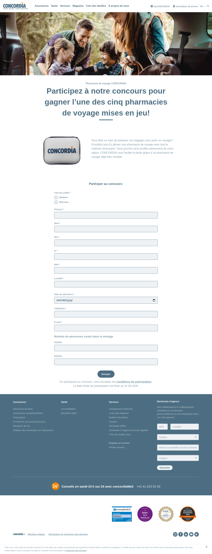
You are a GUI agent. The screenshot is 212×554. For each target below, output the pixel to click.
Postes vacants (117, 451)
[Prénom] (106, 215)
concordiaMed (68, 412)
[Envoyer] (105, 377)
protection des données (76, 551)
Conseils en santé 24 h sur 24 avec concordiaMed (97, 491)
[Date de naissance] (106, 302)
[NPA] (106, 271)
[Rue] (106, 243)
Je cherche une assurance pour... (30, 425)
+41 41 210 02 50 (148, 491)
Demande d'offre (117, 429)
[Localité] (106, 286)
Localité (58, 280)
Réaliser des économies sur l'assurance (33, 434)
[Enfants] (106, 365)
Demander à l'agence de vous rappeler (128, 434)
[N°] (106, 257)
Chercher (165, 472)
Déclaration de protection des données (68, 539)
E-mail (57, 325)
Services (65, 6)
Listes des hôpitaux (119, 417)
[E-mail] (106, 330)
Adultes (58, 345)
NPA (56, 266)
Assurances (42, 6)
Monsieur (64, 202)
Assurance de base (23, 412)
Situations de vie (21, 429)
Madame (63, 197)
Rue (56, 237)
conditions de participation (133, 385)
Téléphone (59, 311)
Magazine (77, 6)
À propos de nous (118, 6)
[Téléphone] (106, 316)
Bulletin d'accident (118, 421)
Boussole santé (69, 417)
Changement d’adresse (121, 412)
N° (55, 252)
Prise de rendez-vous (120, 438)
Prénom (58, 209)
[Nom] (106, 229)
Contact (113, 425)
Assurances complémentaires (28, 417)
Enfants (58, 359)
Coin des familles (96, 6)
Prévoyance (19, 421)
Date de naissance (63, 296)
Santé (54, 6)
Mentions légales (36, 539)
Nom (56, 223)
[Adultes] (106, 351)
